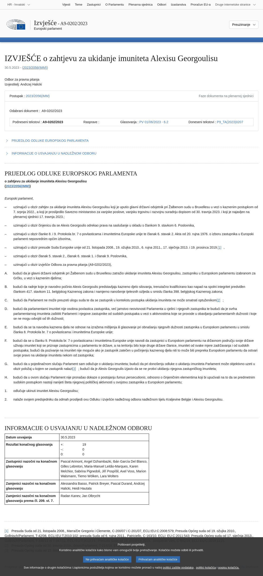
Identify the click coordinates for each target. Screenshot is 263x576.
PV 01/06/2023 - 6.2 (153, 122)
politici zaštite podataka (178, 572)
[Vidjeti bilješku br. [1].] (219, 247)
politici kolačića (206, 572)
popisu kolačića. (228, 572)
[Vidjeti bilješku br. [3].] (74, 369)
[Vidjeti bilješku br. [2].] (218, 300)
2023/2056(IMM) (35, 67)
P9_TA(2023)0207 (230, 122)
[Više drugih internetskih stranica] (235, 4)
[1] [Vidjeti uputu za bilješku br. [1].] (6, 531)
